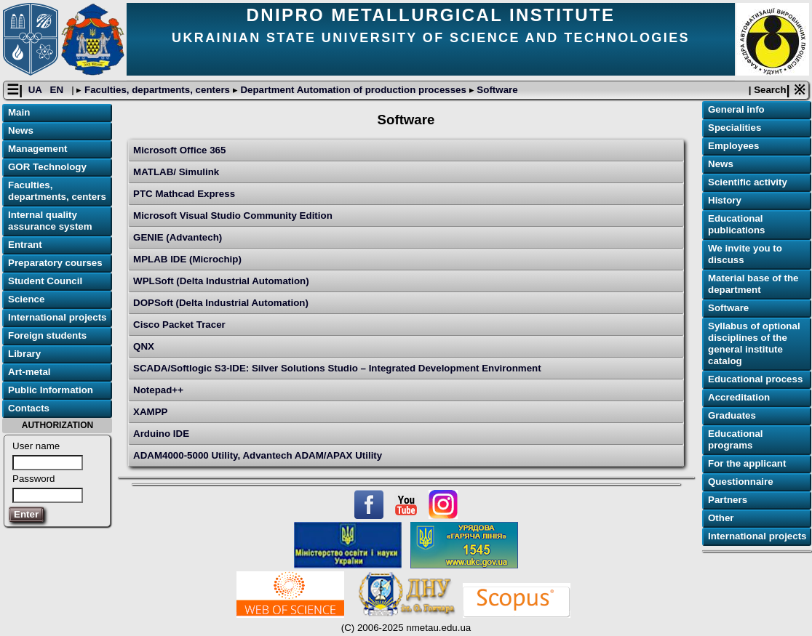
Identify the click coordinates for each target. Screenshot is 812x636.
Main (19, 112)
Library (24, 353)
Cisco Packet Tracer (179, 324)
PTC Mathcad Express (184, 193)
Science (26, 299)
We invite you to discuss (745, 254)
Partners (727, 499)
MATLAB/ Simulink (176, 171)
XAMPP (150, 411)
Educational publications (736, 224)
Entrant (25, 244)
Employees (733, 145)
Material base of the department (753, 284)
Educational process (755, 379)
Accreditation (739, 397)
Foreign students (47, 335)
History (724, 200)
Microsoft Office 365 (179, 150)
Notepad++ (158, 390)
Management (37, 148)
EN (58, 89)
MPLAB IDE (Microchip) (187, 259)
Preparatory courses (55, 262)
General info (736, 109)
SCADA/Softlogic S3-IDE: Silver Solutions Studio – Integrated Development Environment (337, 368)
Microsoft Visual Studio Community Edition (233, 215)
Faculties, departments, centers (156, 89)
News (20, 130)
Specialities (734, 127)
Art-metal (29, 371)
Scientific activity (747, 182)
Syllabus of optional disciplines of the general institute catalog (754, 343)
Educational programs (735, 439)
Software (496, 89)
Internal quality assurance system (50, 220)
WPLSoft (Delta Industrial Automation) (221, 280)
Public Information (50, 390)
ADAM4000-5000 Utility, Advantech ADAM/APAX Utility (257, 455)
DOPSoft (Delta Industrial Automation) (221, 302)
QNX (143, 346)
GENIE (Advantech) (177, 237)
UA (36, 89)
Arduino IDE (161, 433)
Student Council (45, 280)
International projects (57, 317)
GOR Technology (47, 166)
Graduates (732, 415)
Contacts (28, 408)
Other (721, 517)
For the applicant (747, 463)
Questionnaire (740, 481)
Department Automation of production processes (353, 89)
